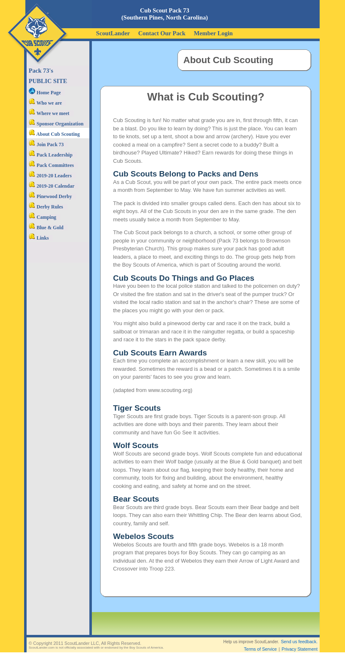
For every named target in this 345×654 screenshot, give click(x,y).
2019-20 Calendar (51, 186)
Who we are (45, 103)
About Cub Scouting (54, 134)
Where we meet (49, 113)
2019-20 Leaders (50, 176)
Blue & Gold (46, 227)
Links (39, 238)
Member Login (213, 33)
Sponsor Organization (56, 124)
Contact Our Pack (161, 33)
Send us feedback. (299, 641)
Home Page (45, 93)
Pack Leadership (50, 155)
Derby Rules (46, 207)
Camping (42, 217)
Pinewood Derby (50, 196)
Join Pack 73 (46, 144)
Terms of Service (260, 649)
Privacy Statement (300, 649)
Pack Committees (51, 165)
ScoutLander (113, 33)
